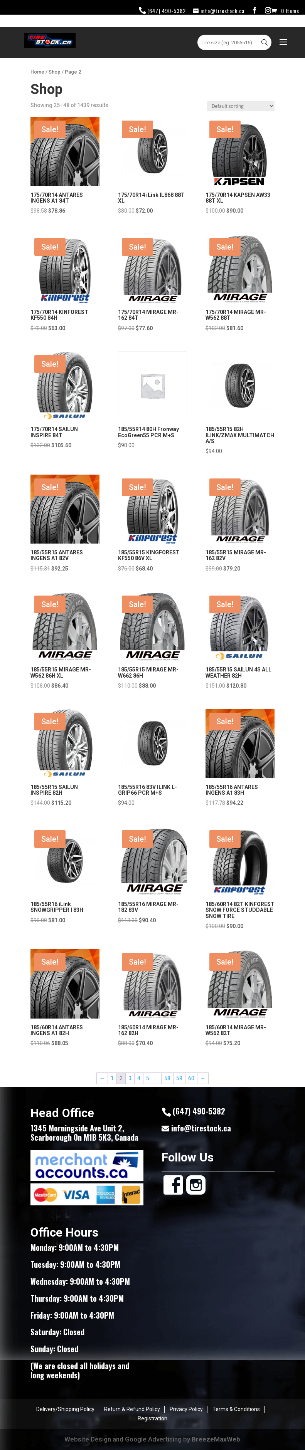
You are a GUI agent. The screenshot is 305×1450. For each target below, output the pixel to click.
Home (37, 72)
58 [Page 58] (167, 1078)
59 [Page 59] (179, 1078)
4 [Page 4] (138, 1078)
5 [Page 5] (147, 1078)
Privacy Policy (186, 1409)
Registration (152, 1418)
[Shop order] (241, 106)
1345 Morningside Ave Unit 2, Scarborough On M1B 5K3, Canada (84, 1132)
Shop (55, 72)
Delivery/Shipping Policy (65, 1409)
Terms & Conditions (236, 1409)
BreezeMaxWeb (216, 1439)
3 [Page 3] (129, 1078)
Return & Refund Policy (132, 1409)
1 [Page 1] (112, 1078)
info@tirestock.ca (201, 1128)
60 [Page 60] (191, 1078)
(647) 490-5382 (166, 11)
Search (265, 42)
